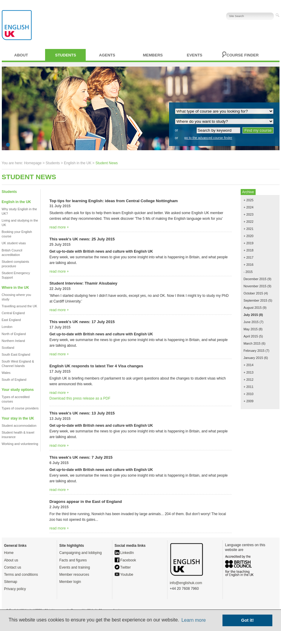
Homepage (33, 163)
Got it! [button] (247, 620)
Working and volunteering (20, 444)
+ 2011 (249, 387)
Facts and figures (73, 560)
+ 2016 (249, 264)
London (7, 326)
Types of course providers (20, 408)
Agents (107, 55)
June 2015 (251, 322)
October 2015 (253, 293)
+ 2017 (249, 257)
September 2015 (256, 300)
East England (11, 320)
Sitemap (10, 582)
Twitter (123, 567)
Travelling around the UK (19, 306)
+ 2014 (249, 365)
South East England (16, 354)
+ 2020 (249, 236)
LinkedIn (124, 553)
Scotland (8, 347)
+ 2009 (249, 401)
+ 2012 (249, 379)
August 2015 (253, 307)
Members (153, 55)
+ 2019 (249, 243)
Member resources (74, 574)
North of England (14, 334)
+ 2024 (249, 207)
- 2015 (248, 272)
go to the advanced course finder (208, 137)
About (21, 55)
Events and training (74, 567)
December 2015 (255, 279)
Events (194, 55)
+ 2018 (249, 250)
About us (11, 560)
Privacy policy (15, 589)
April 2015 (251, 336)
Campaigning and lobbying (80, 553)
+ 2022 (249, 221)
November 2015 (255, 286)
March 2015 (252, 343)
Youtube (124, 574)
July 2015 (251, 315)
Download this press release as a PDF (80, 398)
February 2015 (254, 350)
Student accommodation (19, 425)
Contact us (12, 567)
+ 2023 (249, 214)
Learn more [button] (193, 620)
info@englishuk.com (186, 583)
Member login (70, 582)
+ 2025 (249, 200)
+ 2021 (249, 229)
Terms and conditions (21, 574)
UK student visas (14, 243)
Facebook (125, 560)
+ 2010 (249, 394)
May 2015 (251, 329)
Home (9, 553)
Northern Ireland (13, 341)
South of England (14, 379)
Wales (6, 372)
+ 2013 (249, 372)
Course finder (243, 55)
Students (65, 55)
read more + (59, 227)
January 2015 (253, 358)
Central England (13, 313)
